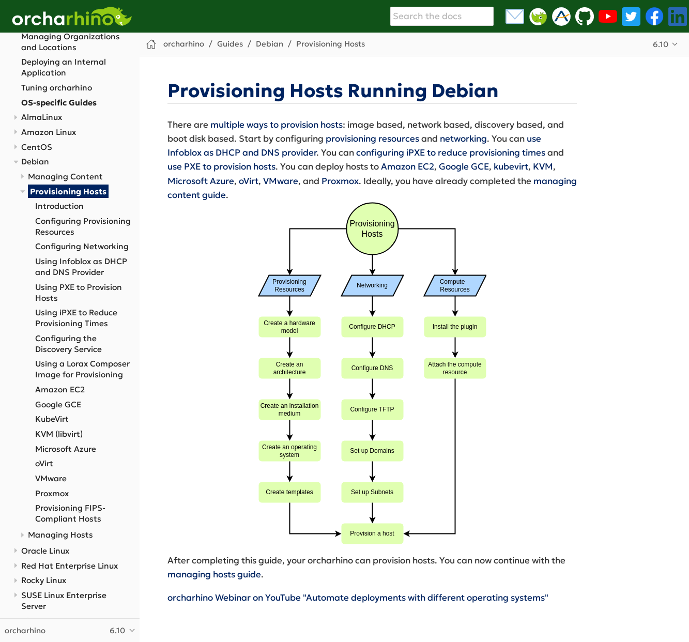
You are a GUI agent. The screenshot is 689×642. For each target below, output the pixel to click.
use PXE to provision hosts (221, 166)
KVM (543, 166)
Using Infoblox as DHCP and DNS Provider (81, 266)
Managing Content (65, 176)
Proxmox (52, 493)
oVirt (44, 463)
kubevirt (511, 166)
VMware (51, 478)
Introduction (59, 206)
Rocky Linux (43, 580)
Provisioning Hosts (68, 191)
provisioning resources (372, 138)
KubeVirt (52, 419)
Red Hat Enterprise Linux (69, 566)
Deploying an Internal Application (63, 67)
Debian (35, 161)
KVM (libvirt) (59, 434)
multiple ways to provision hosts (276, 124)
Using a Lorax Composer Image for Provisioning (82, 369)
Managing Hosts (60, 535)
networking (463, 138)
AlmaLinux (41, 117)
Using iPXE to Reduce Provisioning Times (76, 318)
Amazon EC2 (60, 389)
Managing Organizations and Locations (70, 42)
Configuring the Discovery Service (68, 343)
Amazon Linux (48, 132)
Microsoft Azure (65, 449)
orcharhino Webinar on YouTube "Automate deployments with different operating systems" (357, 597)
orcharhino (183, 44)
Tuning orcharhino (56, 88)
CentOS (36, 147)
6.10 (660, 44)
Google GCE (58, 404)
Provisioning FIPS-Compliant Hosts (70, 513)
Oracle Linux (45, 551)
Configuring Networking (82, 246)
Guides (230, 44)
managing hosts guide (214, 574)
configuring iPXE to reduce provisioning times (450, 152)
